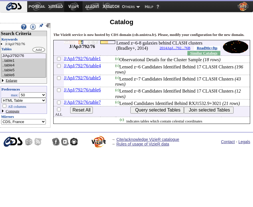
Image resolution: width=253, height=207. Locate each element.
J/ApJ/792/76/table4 (82, 65)
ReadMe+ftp (207, 48)
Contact (228, 141)
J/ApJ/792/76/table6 (82, 89)
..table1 (24, 60)
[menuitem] (13, 6)
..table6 (24, 75)
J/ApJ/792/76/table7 (82, 102)
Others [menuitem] (128, 6)
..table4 (24, 65)
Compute (12, 111)
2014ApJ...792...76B (175, 48)
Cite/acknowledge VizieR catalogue (147, 139)
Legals (244, 141)
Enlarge (11, 80)
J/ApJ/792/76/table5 (82, 77)
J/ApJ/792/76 (24, 55)
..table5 (24, 70)
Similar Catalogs (203, 53)
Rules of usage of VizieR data (142, 144)
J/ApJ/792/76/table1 (82, 58)
